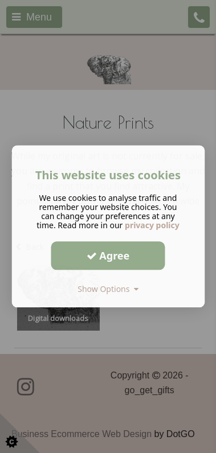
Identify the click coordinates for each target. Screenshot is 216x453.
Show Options (108, 288)
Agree (108, 255)
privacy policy (152, 225)
